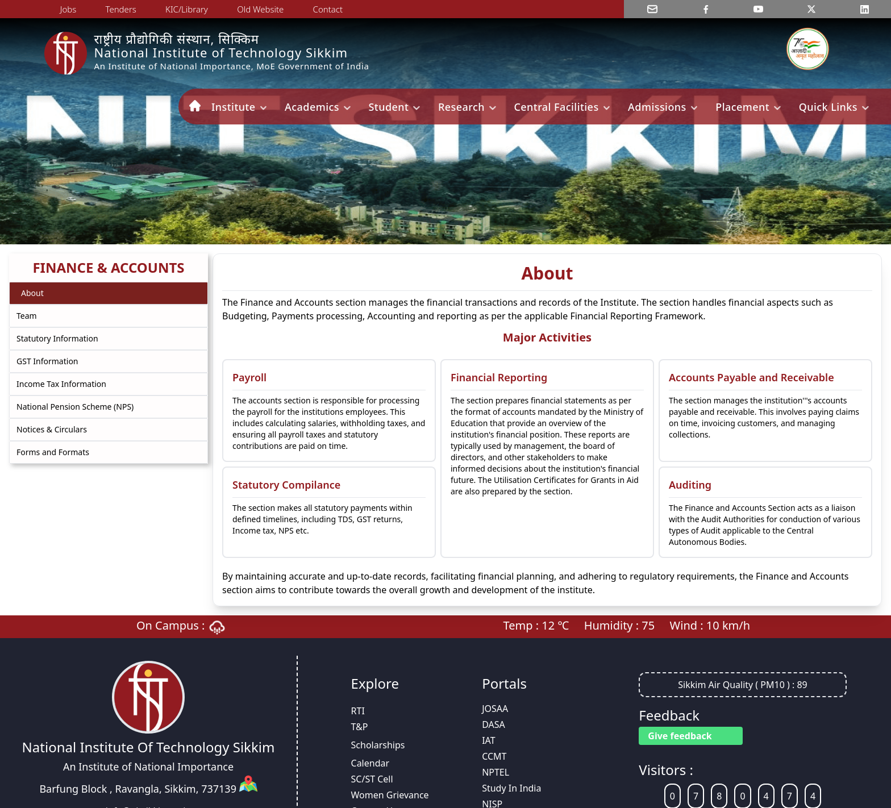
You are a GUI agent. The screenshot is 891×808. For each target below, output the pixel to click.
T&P (359, 726)
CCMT (494, 756)
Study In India (511, 788)
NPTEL (495, 772)
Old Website (260, 9)
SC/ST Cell (372, 779)
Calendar (370, 763)
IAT (488, 740)
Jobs (68, 9)
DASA (493, 724)
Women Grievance (390, 795)
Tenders (121, 9)
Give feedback (680, 736)
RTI (358, 711)
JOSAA (495, 708)
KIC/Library (186, 9)
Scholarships (378, 745)
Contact (328, 9)
